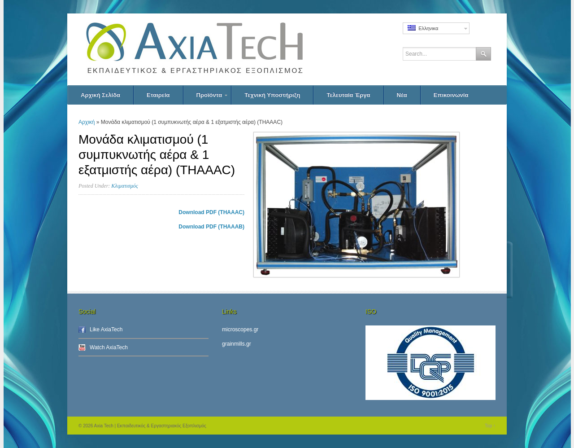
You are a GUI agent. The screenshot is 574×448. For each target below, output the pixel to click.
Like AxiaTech (106, 329)
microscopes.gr (240, 329)
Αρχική (86, 122)
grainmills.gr (236, 344)
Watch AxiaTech (109, 347)
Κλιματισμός (124, 186)
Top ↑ (490, 425)
